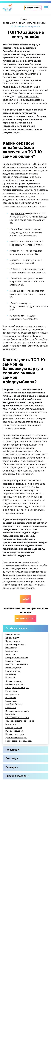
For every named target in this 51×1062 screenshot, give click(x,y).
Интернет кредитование (17, 711)
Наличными (10, 674)
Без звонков (11, 701)
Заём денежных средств (17, 688)
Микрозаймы (11, 678)
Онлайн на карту (13, 681)
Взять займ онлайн (38, 345)
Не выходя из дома (14, 734)
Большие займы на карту (17, 718)
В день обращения (14, 731)
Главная (24, 19)
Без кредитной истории (16, 658)
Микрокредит (11, 691)
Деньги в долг (12, 638)
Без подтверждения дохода (18, 741)
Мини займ (10, 714)
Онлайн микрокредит (15, 644)
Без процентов (12, 634)
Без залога (10, 724)
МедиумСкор (17, 213)
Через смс (10, 654)
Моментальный (12, 661)
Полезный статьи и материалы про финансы (24, 23)
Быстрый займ (12, 694)
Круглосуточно (12, 671)
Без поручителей (13, 728)
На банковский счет (14, 684)
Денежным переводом (16, 737)
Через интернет (13, 641)
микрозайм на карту (28, 96)
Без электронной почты (16, 664)
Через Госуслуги (13, 668)
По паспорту (11, 648)
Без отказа (10, 708)
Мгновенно (10, 698)
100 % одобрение (13, 704)
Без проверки (11, 651)
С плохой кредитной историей (19, 721)
